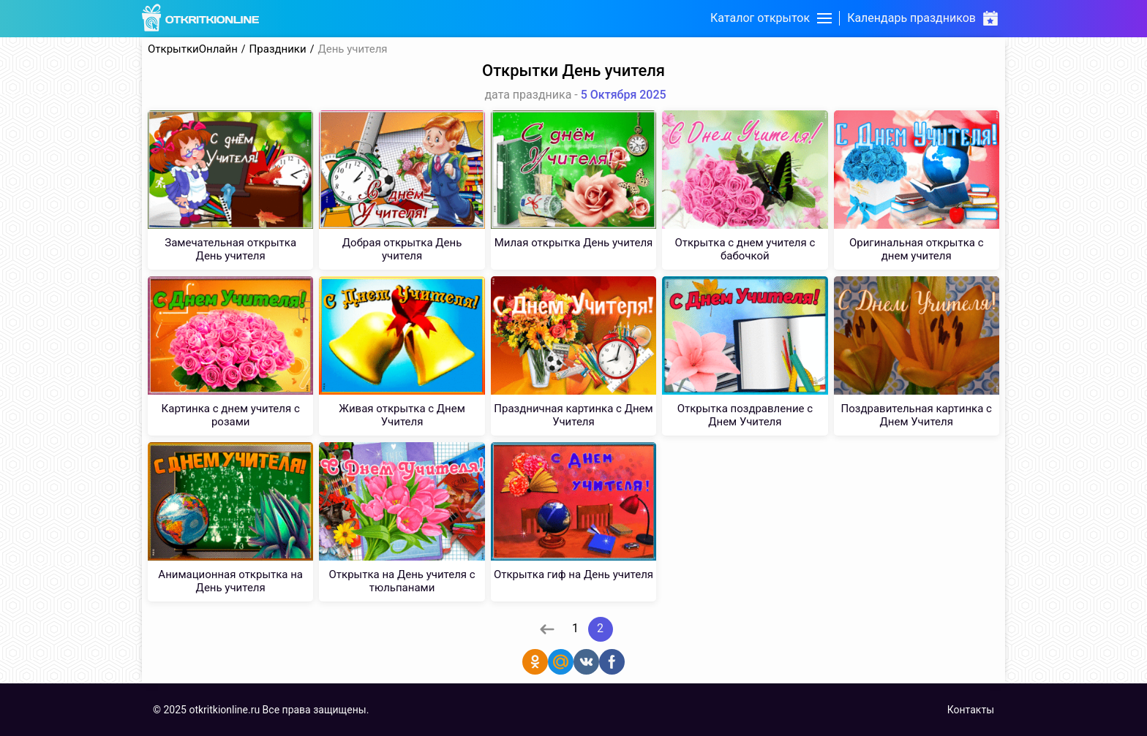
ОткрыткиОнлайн (193, 49)
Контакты (970, 710)
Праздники (278, 49)
